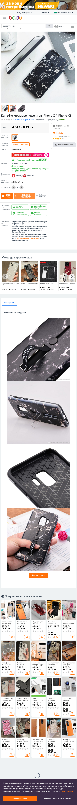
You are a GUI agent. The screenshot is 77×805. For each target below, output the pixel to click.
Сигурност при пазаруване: (5, 207)
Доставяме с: (5, 175)
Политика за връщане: (5, 224)
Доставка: (5, 163)
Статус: (4, 149)
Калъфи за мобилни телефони (28, 238)
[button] (4, 18)
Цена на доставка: (5, 181)
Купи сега (6, 196)
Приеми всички (20, 798)
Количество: (5, 187)
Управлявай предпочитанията (56, 799)
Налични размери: (4, 144)
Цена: (4, 127)
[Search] (23, 26)
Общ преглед (9, 303)
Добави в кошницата (22, 196)
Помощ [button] (45, 13)
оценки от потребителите (23, 120)
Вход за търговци (24, 13)
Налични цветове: (4, 136)
